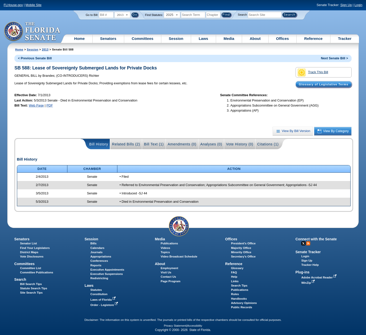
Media (229, 38)
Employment (169, 268)
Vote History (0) (239, 144)
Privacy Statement (175, 325)
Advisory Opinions (244, 302)
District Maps (29, 252)
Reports (95, 265)
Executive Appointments (107, 269)
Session (176, 38)
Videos (165, 247)
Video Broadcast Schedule (179, 256)
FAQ (234, 272)
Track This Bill (313, 72)
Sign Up (346, 5)
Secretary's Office (243, 256)
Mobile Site (33, 5)
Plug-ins (303, 272)
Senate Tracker (308, 252)
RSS (308, 243)
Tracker (344, 38)
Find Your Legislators (35, 247)
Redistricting (99, 278)
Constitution (99, 294)
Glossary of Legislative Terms (323, 84)
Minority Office (241, 252)
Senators (108, 38)
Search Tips (239, 285)
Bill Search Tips (31, 284)
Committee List (30, 268)
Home (79, 38)
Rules (235, 294)
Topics (165, 252)
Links (235, 281)
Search (242, 14)
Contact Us (168, 276)
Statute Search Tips (33, 288)
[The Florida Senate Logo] (32, 31)
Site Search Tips (31, 292)
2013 (45, 49)
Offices (282, 38)
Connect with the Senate (316, 239)
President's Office (243, 243)
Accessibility (194, 325)
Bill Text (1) (154, 144)
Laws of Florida (103, 299)
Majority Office (241, 247)
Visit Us (166, 272)
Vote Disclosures (32, 256)
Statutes (96, 289)
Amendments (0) (182, 144)
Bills (93, 243)
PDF (49, 105)
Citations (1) (268, 144)
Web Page (36, 105)
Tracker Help (310, 264)
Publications (169, 243)
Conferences (99, 260)
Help (234, 276)
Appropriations (100, 256)
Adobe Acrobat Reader (319, 277)
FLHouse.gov (13, 5)
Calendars (97, 247)
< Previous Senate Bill (35, 58)
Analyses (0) (211, 144)
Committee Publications (36, 272)
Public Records (241, 307)
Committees (142, 38)
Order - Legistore (104, 304)
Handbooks (239, 298)
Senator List (28, 243)
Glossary (237, 268)
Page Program (170, 281)
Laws (203, 38)
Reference (313, 38)
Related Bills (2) (126, 144)
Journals (96, 252)
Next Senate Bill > (334, 58)
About (255, 38)
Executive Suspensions (106, 273)
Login (358, 5)
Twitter (303, 243)
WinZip (308, 282)
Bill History (98, 144)
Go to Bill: (92, 14)
